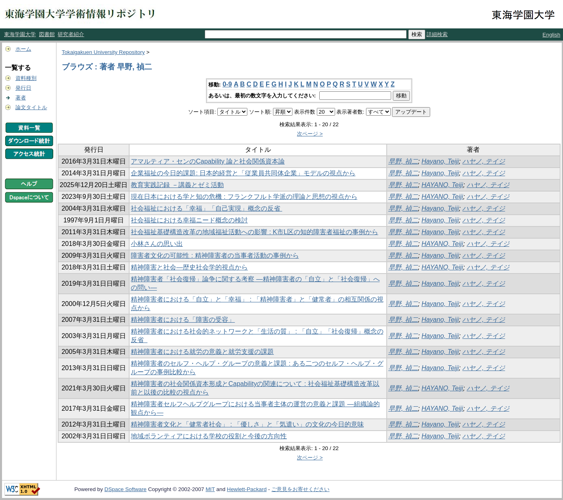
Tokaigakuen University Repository (103, 52)
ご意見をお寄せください (300, 489)
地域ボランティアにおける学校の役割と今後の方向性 (209, 436)
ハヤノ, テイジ (483, 161)
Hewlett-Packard (247, 489)
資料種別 (26, 78)
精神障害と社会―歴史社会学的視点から (189, 267)
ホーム (23, 49)
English (552, 35)
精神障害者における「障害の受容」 (183, 319)
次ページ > (310, 134)
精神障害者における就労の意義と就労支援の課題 (202, 351)
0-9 (227, 84)
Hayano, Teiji (440, 161)
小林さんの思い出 (157, 243)
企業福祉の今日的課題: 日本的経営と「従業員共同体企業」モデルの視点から (243, 173)
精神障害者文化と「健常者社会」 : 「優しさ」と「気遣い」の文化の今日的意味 (247, 424)
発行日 (23, 88)
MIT (210, 489)
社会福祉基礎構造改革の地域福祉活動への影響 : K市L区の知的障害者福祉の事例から (254, 231)
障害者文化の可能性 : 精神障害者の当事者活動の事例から (215, 255)
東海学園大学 (20, 34)
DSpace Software (125, 489)
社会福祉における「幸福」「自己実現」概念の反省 (206, 208)
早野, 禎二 (403, 161)
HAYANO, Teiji (442, 184)
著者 (20, 98)
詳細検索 (437, 34)
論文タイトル (31, 107)
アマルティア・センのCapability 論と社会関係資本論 (208, 161)
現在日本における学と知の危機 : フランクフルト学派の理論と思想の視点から (244, 196)
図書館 (47, 34)
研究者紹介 (71, 34)
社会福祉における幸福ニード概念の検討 (189, 220)
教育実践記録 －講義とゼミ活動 (177, 184)
